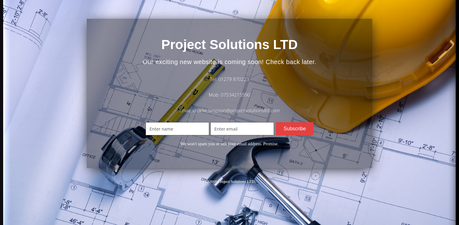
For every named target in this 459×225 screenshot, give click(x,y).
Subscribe (295, 128)
